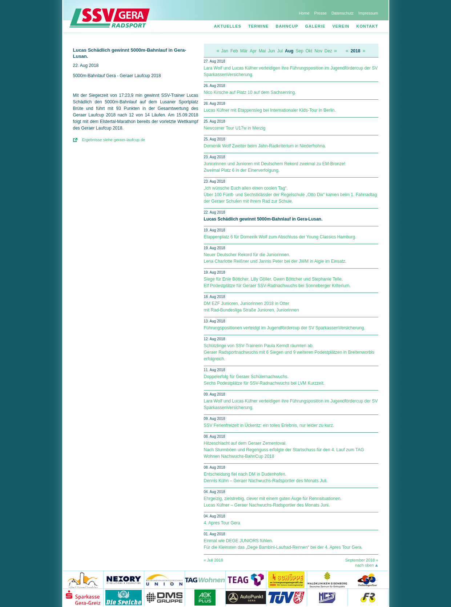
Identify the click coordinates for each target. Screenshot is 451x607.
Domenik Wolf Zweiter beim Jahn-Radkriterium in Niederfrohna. (265, 145)
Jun (271, 50)
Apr (253, 50)
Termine (258, 26)
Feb (234, 50)
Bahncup (286, 26)
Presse (320, 13)
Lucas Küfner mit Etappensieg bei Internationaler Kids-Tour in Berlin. (270, 110)
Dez (328, 50)
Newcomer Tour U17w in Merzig (235, 128)
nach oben (364, 565)
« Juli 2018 (213, 560)
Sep (299, 50)
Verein (341, 26)
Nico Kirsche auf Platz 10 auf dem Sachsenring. (250, 92)
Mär (244, 50)
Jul (280, 50)
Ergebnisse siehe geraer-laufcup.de (113, 140)
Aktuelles (227, 26)
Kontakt (367, 26)
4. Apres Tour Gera (222, 522)
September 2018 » (361, 560)
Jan (224, 50)
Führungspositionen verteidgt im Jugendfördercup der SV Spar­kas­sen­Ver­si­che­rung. (284, 327)
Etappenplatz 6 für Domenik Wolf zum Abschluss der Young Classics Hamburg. (280, 236)
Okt (309, 50)
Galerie (315, 26)
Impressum (368, 13)
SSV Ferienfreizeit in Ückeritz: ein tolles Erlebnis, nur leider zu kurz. (269, 425)
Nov (318, 50)
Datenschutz (342, 13)
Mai (262, 50)
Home (304, 13)
